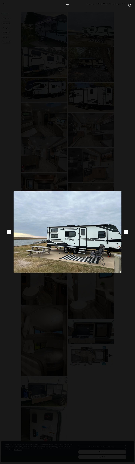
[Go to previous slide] (9, 232)
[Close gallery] (130, 5)
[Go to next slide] (126, 232)
